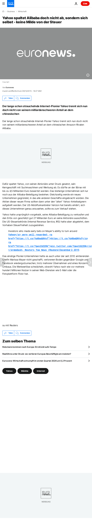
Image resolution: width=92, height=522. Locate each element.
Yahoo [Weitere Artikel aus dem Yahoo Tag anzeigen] (9, 369)
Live (85, 3)
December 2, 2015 (69, 248)
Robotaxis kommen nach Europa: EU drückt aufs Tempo (29, 345)
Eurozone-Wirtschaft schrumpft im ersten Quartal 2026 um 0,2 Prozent (37, 359)
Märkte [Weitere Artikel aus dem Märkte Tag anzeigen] (24, 369)
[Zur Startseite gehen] (10, 3)
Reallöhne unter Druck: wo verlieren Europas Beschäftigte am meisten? (36, 352)
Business (11, 11)
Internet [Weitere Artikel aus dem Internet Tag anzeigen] (41, 369)
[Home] (3, 11)
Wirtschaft (22, 11)
